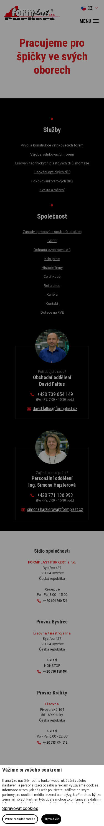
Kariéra (52, 294)
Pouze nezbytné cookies (20, 819)
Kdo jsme (52, 259)
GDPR (52, 241)
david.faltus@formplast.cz (55, 408)
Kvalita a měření (52, 190)
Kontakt (52, 303)
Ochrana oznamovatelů (52, 250)
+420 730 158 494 (55, 671)
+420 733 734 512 (55, 742)
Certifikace (52, 276)
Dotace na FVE (52, 312)
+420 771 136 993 (55, 497)
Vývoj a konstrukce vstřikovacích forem (52, 145)
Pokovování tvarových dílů (52, 181)
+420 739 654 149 (55, 396)
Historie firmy (52, 268)
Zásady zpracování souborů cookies (52, 232)
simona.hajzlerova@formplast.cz (55, 509)
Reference (52, 286)
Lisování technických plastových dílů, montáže (52, 163)
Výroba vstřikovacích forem (52, 154)
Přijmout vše (51, 819)
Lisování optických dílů (52, 172)
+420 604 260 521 (55, 601)
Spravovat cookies (20, 808)
